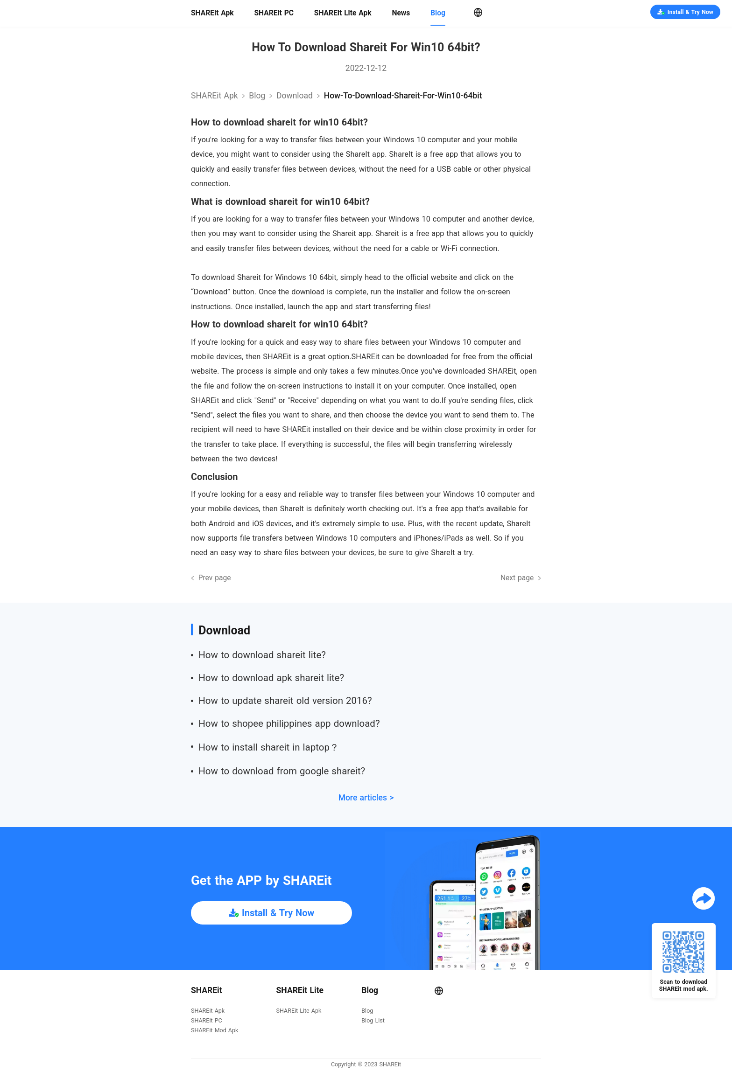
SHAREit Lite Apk (343, 13)
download (294, 95)
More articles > (366, 797)
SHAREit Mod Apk (214, 1031)
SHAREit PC (274, 13)
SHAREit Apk (212, 13)
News (401, 13)
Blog (437, 13)
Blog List (372, 1021)
